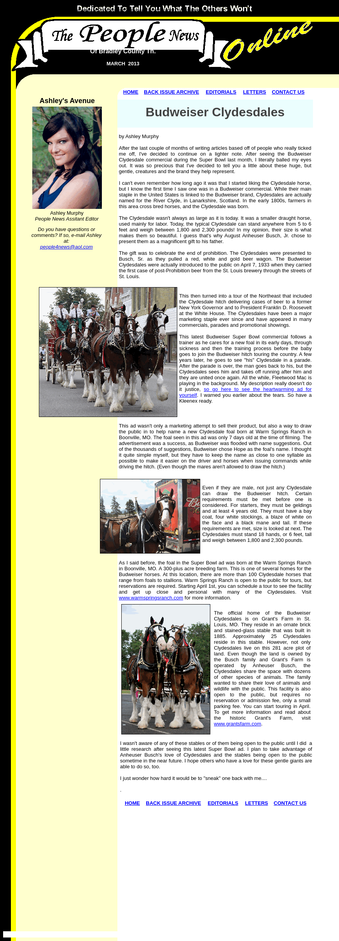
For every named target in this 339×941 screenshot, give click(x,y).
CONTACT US (288, 92)
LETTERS (254, 92)
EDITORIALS (221, 92)
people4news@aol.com (66, 247)
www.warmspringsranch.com (151, 598)
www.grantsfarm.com (237, 724)
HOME (130, 92)
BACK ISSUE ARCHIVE (171, 92)
